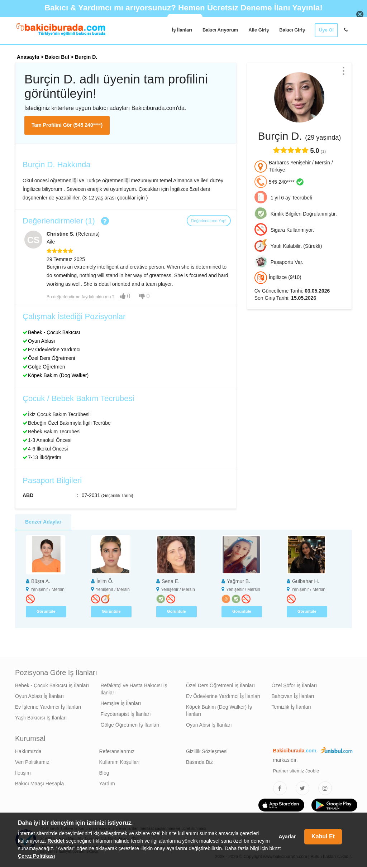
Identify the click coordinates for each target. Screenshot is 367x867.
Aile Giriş (258, 30)
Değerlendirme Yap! (208, 220)
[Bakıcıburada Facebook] (280, 788)
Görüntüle (46, 611)
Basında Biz (199, 762)
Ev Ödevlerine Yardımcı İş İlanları (223, 696)
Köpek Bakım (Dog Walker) (58, 375)
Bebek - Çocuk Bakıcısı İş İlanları (52, 685)
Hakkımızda (28, 751)
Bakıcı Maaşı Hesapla (39, 783)
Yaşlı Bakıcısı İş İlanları (41, 718)
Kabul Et (323, 836)
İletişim (23, 773)
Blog (104, 773)
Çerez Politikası (36, 856)
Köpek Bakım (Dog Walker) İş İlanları (219, 710)
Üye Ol (326, 30)
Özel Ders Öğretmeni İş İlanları (220, 685)
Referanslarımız (117, 751)
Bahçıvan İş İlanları (293, 696)
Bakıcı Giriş (292, 30)
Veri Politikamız (32, 762)
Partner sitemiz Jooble (296, 771)
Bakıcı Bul (57, 57)
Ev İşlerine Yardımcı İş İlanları (48, 707)
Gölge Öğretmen (46, 367)
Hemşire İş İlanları (121, 703)
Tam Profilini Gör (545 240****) (67, 125)
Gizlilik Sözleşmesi (207, 751)
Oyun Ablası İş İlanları (39, 696)
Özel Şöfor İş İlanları (294, 685)
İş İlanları (182, 30)
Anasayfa (28, 57)
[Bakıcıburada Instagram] (325, 788)
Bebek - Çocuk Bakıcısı (54, 332)
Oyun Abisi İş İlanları (209, 725)
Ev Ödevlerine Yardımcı (54, 349)
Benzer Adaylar (43, 522)
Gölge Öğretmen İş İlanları (130, 725)
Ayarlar (287, 836)
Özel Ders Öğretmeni (51, 358)
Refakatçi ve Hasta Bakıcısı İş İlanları (134, 689)
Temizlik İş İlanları (291, 707)
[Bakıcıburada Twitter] (302, 788)
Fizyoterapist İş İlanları (126, 714)
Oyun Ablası (41, 341)
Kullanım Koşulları (119, 762)
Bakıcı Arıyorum (220, 30)
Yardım (107, 783)
